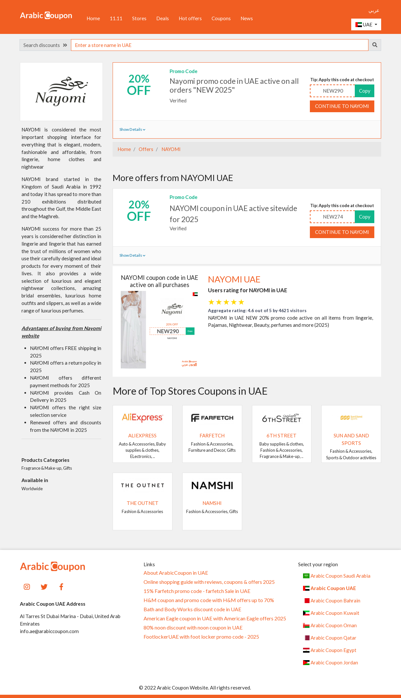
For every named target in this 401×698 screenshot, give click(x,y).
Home (93, 18)
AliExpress (142, 435)
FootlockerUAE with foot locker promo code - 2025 (201, 637)
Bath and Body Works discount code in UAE (192, 609)
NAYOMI (170, 149)
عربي (374, 10)
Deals (162, 18)
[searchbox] (219, 45)
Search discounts (45, 45)
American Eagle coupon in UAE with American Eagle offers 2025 (215, 618)
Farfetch (212, 435)
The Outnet (143, 503)
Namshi (212, 503)
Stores (139, 18)
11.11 (116, 18)
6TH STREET (282, 435)
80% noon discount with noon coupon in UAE (193, 627)
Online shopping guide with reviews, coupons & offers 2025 (209, 582)
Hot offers (190, 18)
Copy (364, 91)
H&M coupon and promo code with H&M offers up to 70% (209, 600)
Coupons (221, 18)
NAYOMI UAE (234, 279)
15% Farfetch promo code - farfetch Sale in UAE (197, 591)
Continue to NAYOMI (342, 106)
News (247, 18)
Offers (145, 149)
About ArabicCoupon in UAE (176, 573)
